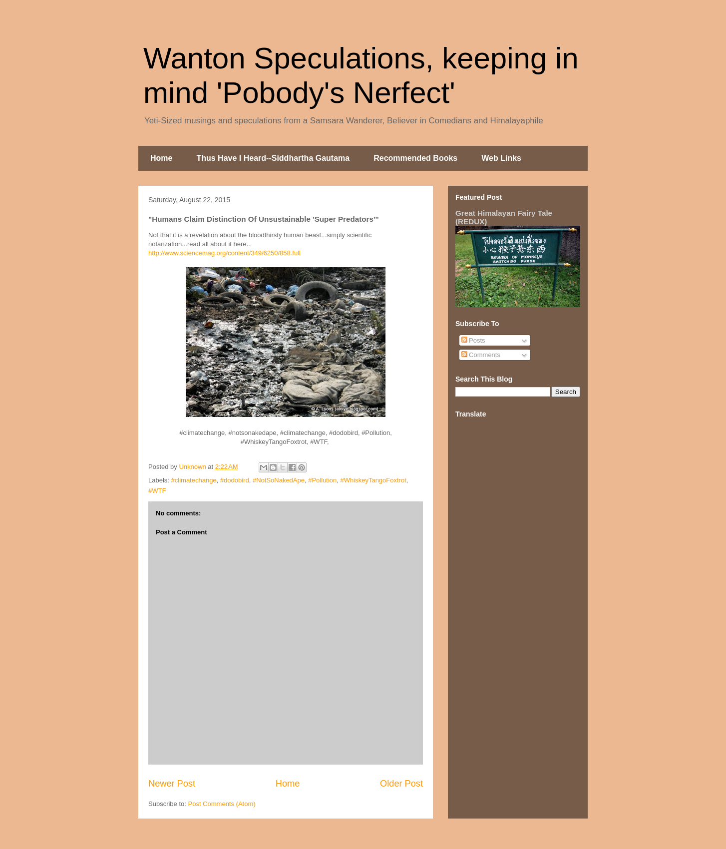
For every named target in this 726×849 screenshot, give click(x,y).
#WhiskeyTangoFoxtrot (373, 480)
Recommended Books (415, 158)
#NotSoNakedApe (279, 480)
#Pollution (322, 480)
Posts (473, 340)
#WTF (157, 490)
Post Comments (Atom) (222, 804)
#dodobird (234, 480)
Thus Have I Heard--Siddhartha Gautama (273, 158)
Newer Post (171, 784)
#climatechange (194, 480)
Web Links (501, 158)
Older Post (401, 784)
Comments (480, 355)
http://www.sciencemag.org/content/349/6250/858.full (224, 253)
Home (161, 158)
